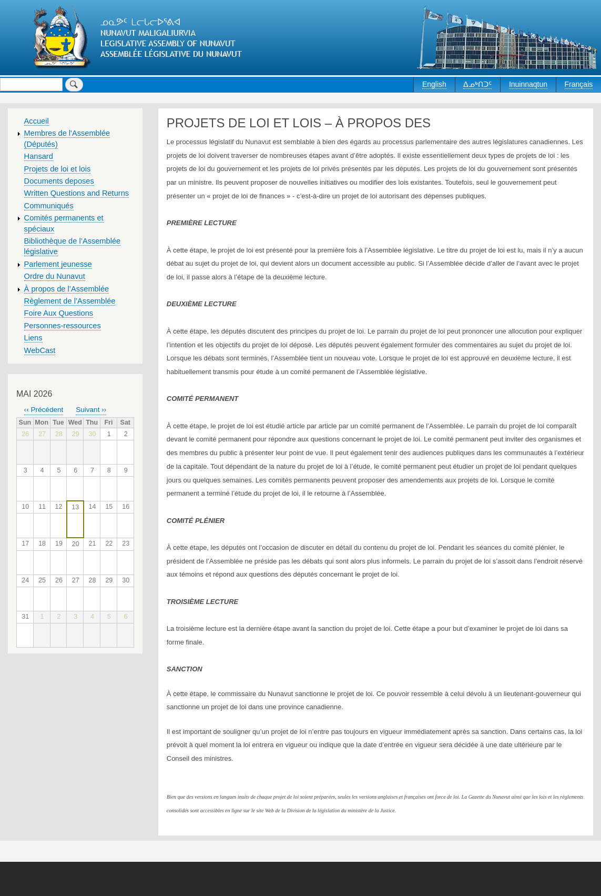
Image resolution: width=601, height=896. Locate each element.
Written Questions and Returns (76, 193)
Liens (33, 338)
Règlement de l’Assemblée (70, 301)
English (434, 84)
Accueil (36, 121)
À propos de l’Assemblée (66, 289)
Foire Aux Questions (59, 313)
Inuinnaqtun (528, 84)
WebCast (40, 350)
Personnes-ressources (62, 325)
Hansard (38, 156)
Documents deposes (59, 181)
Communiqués (49, 206)
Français (579, 84)
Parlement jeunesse (58, 264)
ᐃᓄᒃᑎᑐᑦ (477, 84)
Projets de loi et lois (57, 169)
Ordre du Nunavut (54, 276)
